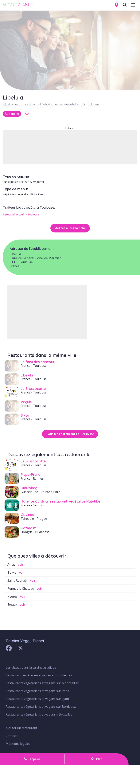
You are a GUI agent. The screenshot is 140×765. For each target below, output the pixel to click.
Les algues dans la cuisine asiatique (31, 667)
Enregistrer (27, 114)
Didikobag (29, 488)
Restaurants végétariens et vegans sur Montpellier (42, 683)
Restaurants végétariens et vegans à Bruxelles (39, 714)
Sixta (25, 415)
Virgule (26, 402)
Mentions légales (18, 744)
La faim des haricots (37, 362)
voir (20, 564)
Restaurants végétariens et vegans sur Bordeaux (41, 706)
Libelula (27, 375)
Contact (11, 736)
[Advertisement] (70, 147)
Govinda (27, 514)
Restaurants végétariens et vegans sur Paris (37, 691)
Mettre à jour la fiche (70, 228)
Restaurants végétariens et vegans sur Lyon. (37, 699)
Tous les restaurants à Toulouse (70, 434)
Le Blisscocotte (33, 388)
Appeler (12, 114)
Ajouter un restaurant (21, 728)
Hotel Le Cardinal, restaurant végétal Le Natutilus (60, 501)
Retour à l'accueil (13, 214)
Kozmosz (28, 528)
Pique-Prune (30, 474)
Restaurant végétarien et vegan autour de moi (39, 675)
